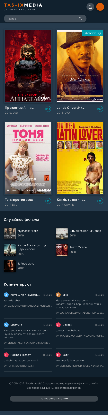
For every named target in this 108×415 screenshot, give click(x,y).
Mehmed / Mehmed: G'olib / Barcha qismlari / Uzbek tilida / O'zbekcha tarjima (80, 365)
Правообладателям (54, 398)
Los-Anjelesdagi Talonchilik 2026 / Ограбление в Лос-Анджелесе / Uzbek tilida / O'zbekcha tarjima (80, 312)
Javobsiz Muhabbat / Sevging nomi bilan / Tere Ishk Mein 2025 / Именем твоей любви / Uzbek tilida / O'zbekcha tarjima (80, 335)
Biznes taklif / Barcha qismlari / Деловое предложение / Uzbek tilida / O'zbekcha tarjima (28, 342)
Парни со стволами (18, 365)
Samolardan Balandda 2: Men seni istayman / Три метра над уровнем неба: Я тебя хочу (28, 305)
